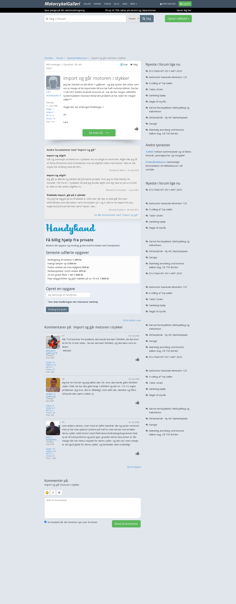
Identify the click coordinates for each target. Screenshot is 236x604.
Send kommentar (126, 524)
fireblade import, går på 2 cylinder (66, 195)
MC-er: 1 (50, 367)
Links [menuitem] (124, 4)
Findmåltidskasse (156, 161)
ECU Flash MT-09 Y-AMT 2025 (165, 71)
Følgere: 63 (51, 451)
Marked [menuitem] (97, 4)
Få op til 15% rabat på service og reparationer (130, 10)
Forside (48, 58)
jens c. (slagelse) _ (52, 438)
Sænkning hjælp (157, 95)
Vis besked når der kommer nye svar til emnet (70, 522)
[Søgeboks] (85, 18)
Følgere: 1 (50, 112)
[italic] (53, 492)
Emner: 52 (50, 456)
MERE (133, 4)
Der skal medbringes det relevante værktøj (73, 301)
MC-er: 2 (50, 410)
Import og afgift (56, 155)
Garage (153, 123)
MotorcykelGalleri (62, 3)
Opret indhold (178, 18)
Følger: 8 (50, 405)
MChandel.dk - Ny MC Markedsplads (168, 117)
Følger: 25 (50, 362)
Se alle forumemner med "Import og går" (116, 214)
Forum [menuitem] (107, 4)
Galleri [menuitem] (87, 4)
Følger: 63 (50, 449)
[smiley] (47, 492)
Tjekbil (149, 151)
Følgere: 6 (50, 408)
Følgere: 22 (51, 364)
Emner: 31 (50, 369)
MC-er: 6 (50, 115)
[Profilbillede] (54, 83)
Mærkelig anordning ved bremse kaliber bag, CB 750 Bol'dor (166, 131)
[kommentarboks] (92, 508)
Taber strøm (156, 89)
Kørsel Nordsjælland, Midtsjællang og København (169, 109)
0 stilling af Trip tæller (160, 83)
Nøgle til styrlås (157, 101)
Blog (116, 4)
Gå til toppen (134, 466)
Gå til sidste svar (132, 320)
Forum (59, 58)
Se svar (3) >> (99, 133)
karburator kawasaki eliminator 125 (168, 77)
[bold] (59, 492)
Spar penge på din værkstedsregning (64, 10)
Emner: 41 (50, 118)
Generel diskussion (77, 58)
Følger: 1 (50, 109)
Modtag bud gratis (57, 309)
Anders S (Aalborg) (51, 395)
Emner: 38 (50, 412)
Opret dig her (184, 10)
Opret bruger (167, 4)
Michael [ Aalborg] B (51, 352)
